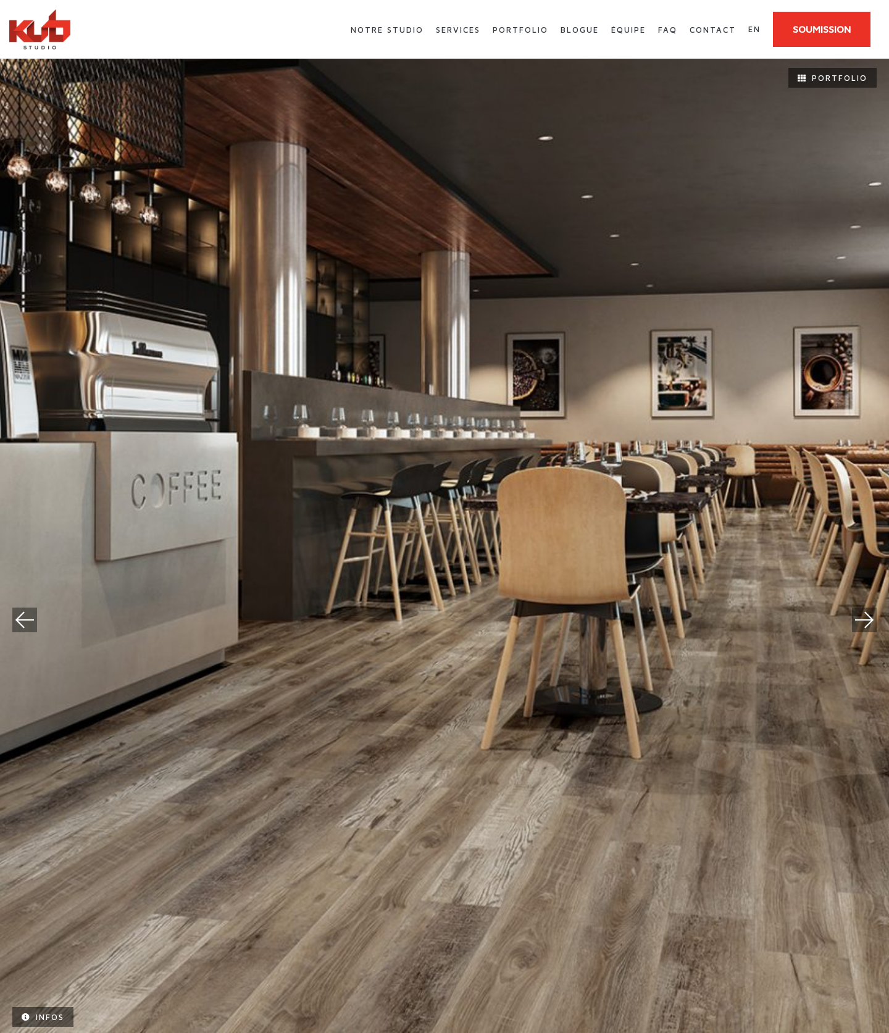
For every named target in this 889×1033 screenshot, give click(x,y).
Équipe (628, 30)
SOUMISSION (822, 29)
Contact (713, 30)
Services (458, 30)
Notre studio (387, 30)
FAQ (667, 30)
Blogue (580, 30)
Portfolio (520, 30)
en (754, 29)
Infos (43, 1017)
